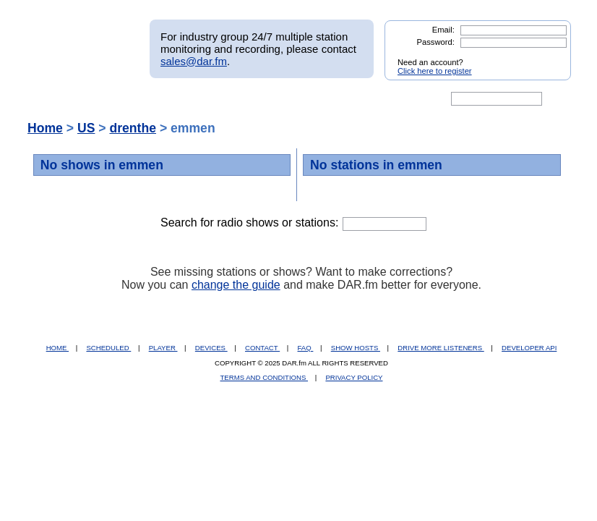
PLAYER (163, 348)
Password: (436, 42)
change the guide (236, 285)
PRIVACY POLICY (353, 377)
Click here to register (435, 71)
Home (45, 128)
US (86, 128)
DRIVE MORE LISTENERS (441, 348)
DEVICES (211, 348)
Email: (443, 29)
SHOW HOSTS (355, 348)
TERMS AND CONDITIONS (264, 377)
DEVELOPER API (529, 348)
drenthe (132, 128)
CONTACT (262, 348)
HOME (57, 348)
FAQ (306, 348)
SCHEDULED (108, 348)
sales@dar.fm (193, 61)
